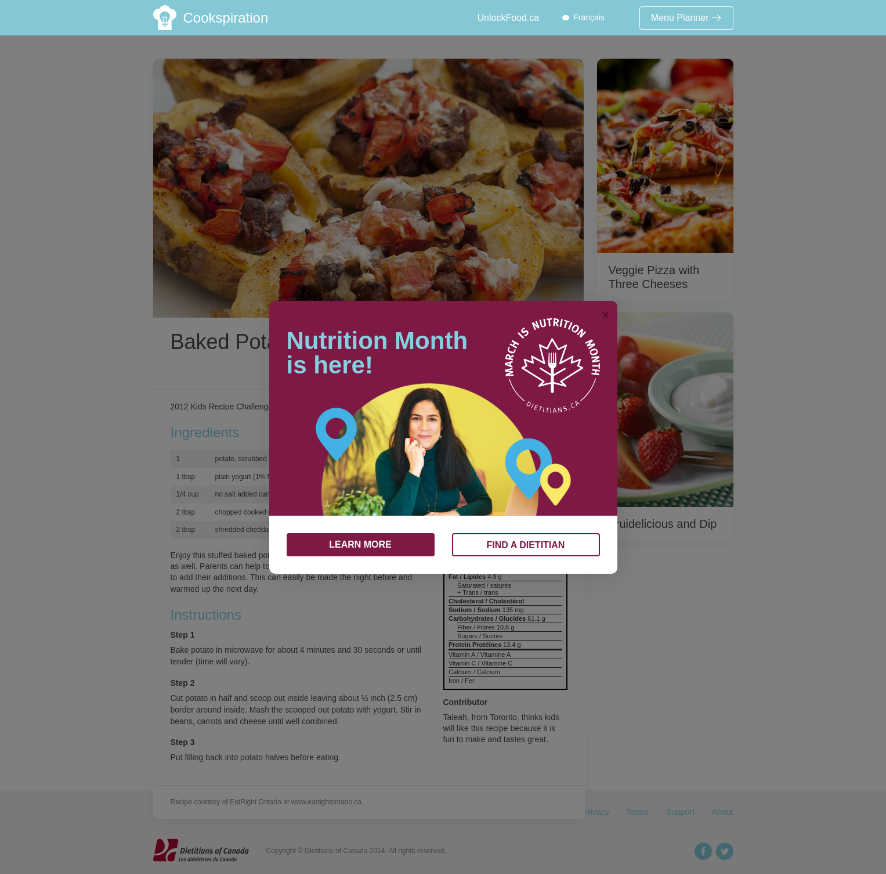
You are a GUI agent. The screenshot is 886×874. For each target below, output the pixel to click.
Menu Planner (686, 18)
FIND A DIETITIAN (526, 545)
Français (589, 17)
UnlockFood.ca (508, 18)
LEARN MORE (360, 544)
